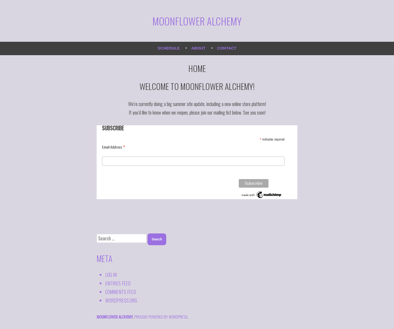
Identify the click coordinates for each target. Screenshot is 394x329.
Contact (226, 48)
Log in (111, 274)
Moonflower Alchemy (197, 20)
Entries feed (118, 283)
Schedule (169, 48)
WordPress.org (121, 300)
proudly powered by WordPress (160, 317)
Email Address (113, 146)
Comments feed (120, 291)
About (198, 48)
